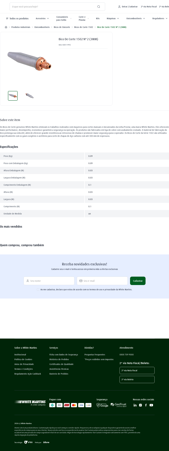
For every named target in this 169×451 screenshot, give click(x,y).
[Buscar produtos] (97, 6)
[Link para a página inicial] (6, 27)
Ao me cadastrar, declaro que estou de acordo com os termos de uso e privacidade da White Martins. (86, 289)
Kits (98, 18)
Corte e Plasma (84, 18)
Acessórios (42, 18)
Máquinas (113, 18)
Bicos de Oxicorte (62, 27)
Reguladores (160, 18)
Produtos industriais (20, 27)
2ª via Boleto (127, 379)
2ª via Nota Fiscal (149, 6)
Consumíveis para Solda (64, 18)
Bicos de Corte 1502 (83, 27)
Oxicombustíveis (135, 18)
